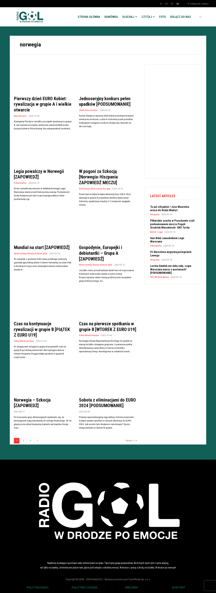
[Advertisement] (175, 120)
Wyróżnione (20, 116)
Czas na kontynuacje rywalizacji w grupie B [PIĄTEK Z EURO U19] (42, 329)
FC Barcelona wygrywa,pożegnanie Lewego (171, 253)
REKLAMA (131, 587)
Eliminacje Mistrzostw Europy (94, 188)
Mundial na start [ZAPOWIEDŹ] (42, 247)
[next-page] (37, 440)
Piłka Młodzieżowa (24, 341)
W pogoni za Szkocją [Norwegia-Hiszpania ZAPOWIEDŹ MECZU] (99, 176)
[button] (200, 17)
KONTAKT (178, 587)
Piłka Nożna (20, 183)
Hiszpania (154, 215)
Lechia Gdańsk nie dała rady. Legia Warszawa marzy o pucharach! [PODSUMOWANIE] (170, 269)
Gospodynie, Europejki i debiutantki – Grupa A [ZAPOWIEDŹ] (101, 253)
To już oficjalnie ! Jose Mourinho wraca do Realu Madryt (169, 208)
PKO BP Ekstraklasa (159, 277)
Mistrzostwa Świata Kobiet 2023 (30, 253)
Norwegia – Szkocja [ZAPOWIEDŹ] (32, 402)
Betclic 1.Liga (156, 232)
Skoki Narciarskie (88, 110)
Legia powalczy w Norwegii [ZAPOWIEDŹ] (39, 174)
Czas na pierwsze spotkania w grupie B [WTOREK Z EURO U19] (107, 329)
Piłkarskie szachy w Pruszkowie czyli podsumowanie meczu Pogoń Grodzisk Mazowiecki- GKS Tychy (172, 224)
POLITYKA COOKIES (84, 587)
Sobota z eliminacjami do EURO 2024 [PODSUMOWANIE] (107, 402)
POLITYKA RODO (37, 587)
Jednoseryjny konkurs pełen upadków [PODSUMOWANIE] (105, 101)
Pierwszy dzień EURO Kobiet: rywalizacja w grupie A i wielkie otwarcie (41, 104)
